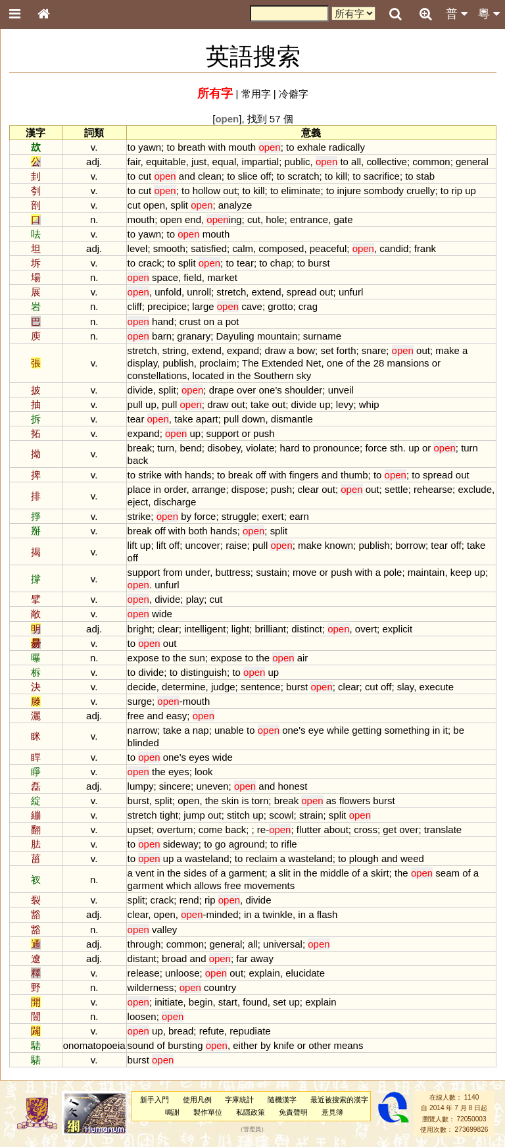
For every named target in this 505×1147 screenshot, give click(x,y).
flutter (309, 829)
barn (162, 336)
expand (243, 350)
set (326, 350)
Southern (274, 375)
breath (191, 147)
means (348, 1045)
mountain (277, 336)
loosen (142, 1016)
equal (224, 161)
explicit (397, 628)
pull (135, 404)
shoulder (303, 389)
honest (293, 786)
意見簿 (332, 1112)
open (154, 205)
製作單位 (207, 1112)
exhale (311, 147)
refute (211, 1030)
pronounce (336, 447)
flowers (354, 800)
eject (138, 501)
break (140, 447)
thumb (354, 474)
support (222, 433)
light (240, 628)
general (472, 161)
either (245, 1045)
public (297, 161)
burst (318, 262)
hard (290, 447)
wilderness (151, 987)
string (174, 350)
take (260, 404)
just (198, 161)
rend (189, 899)
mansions (408, 363)
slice (248, 176)
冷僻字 (293, 93)
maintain (426, 572)
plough (364, 858)
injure (349, 190)
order (175, 489)
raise (236, 545)
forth (346, 350)
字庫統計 (239, 1100)
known (339, 545)
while (338, 730)
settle (396, 489)
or (436, 363)
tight (169, 815)
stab (425, 176)
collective (386, 161)
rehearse (433, 489)
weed (412, 858)
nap (201, 730)
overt (366, 628)
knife (284, 1045)
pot (232, 321)
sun (197, 657)
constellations (157, 375)
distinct (306, 628)
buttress (233, 572)
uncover (202, 545)
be (458, 730)
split (179, 205)
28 (379, 363)
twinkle (277, 914)
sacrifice (382, 176)
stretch (231, 291)
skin (230, 800)
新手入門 (154, 1100)
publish (177, 363)
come (211, 829)
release (144, 973)
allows (208, 885)
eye (316, 730)
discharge (175, 501)
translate (443, 829)
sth (396, 447)
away (262, 958)
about (336, 829)
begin (201, 1001)
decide (142, 686)
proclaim (218, 363)
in (231, 375)
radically (347, 147)
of (350, 363)
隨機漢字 (282, 1100)
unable (229, 730)
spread (302, 291)
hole (275, 219)
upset (140, 829)
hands (198, 474)
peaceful (328, 248)
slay (405, 686)
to (131, 147)
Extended (282, 363)
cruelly (420, 190)
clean (210, 176)
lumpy (141, 786)
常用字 (256, 93)
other (319, 1045)
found (255, 1001)
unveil (341, 389)
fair (134, 161)
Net (313, 363)
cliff (135, 306)
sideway (181, 844)
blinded (143, 742)
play (195, 599)
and (187, 176)
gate (342, 219)
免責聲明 (293, 1112)
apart (207, 418)
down (254, 418)
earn (299, 516)
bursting (185, 1045)
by (186, 516)
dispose (248, 489)
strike (150, 474)
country (220, 987)
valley (164, 929)
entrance (309, 219)
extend (266, 291)
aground (247, 844)
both (198, 530)
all (356, 161)
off (265, 176)
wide (162, 613)
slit (284, 873)
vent (144, 873)
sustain (271, 572)
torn (260, 800)
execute (437, 686)
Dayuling (235, 336)
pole (392, 572)
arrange (209, 489)
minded (222, 914)
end (193, 219)
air (302, 657)
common (431, 161)
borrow (410, 545)
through (144, 944)
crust (190, 321)
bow (306, 350)
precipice (167, 306)
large (203, 306)
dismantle (292, 418)
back (138, 460)
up (470, 190)
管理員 (252, 1129)
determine (184, 686)
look (203, 771)
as (331, 800)
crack (150, 262)
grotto (280, 306)
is (245, 800)
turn (165, 447)
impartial (260, 161)
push (263, 433)
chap (280, 262)
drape (221, 389)
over (246, 389)
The (250, 363)
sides (194, 873)
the (364, 363)
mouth (242, 147)
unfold (168, 291)
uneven (212, 786)
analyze (235, 205)
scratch (303, 176)
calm (242, 248)
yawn (149, 147)
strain (311, 815)
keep (460, 572)
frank (425, 248)
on (208, 321)
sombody (384, 190)
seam (447, 873)
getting (366, 730)
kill (341, 176)
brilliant (270, 628)
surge (140, 701)
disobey (223, 447)
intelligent (205, 628)
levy (345, 404)
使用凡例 (197, 1100)
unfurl (351, 291)
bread (180, 1030)
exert (272, 516)
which (178, 885)
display (142, 363)
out (230, 190)
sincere (175, 786)
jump (193, 815)
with (217, 147)
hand (163, 321)
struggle (239, 516)
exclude (475, 489)
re (261, 829)
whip (369, 404)
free (136, 715)
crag (308, 306)
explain (264, 973)
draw (274, 350)
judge (223, 686)
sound (141, 1045)
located (208, 375)
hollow (206, 190)
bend (190, 447)
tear (245, 262)
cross (365, 829)
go (220, 844)
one (335, 363)
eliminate (301, 190)
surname (322, 336)
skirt (380, 873)
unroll (199, 291)
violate (260, 447)
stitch (238, 815)
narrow (143, 730)
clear (308, 489)
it (445, 730)
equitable (166, 161)
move (305, 572)
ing (223, 219)
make (447, 350)
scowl (281, 815)
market (222, 277)
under (197, 572)
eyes (199, 757)
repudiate (249, 1030)
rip (456, 190)
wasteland (207, 858)
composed (281, 248)
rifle (289, 844)
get (390, 829)
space (165, 277)
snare (374, 350)
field (192, 277)
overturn (175, 829)
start (227, 1001)
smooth (169, 248)
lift (132, 545)
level (138, 248)
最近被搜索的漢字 (339, 1100)
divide (140, 389)
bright (140, 628)
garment (247, 873)
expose (143, 657)
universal (282, 944)
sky (304, 375)
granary (193, 336)
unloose (182, 973)
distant (142, 958)
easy (176, 715)
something (406, 730)
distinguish (203, 672)
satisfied (209, 248)
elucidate (305, 973)
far (241, 958)
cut (144, 176)
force (376, 447)
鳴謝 (172, 1112)
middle (334, 873)
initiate (169, 1001)
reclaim (261, 858)
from (173, 572)
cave (251, 306)
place (139, 489)
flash (327, 914)
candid (393, 248)
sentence (261, 686)
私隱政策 (250, 1112)
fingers (304, 474)
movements (269, 885)
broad (174, 958)
